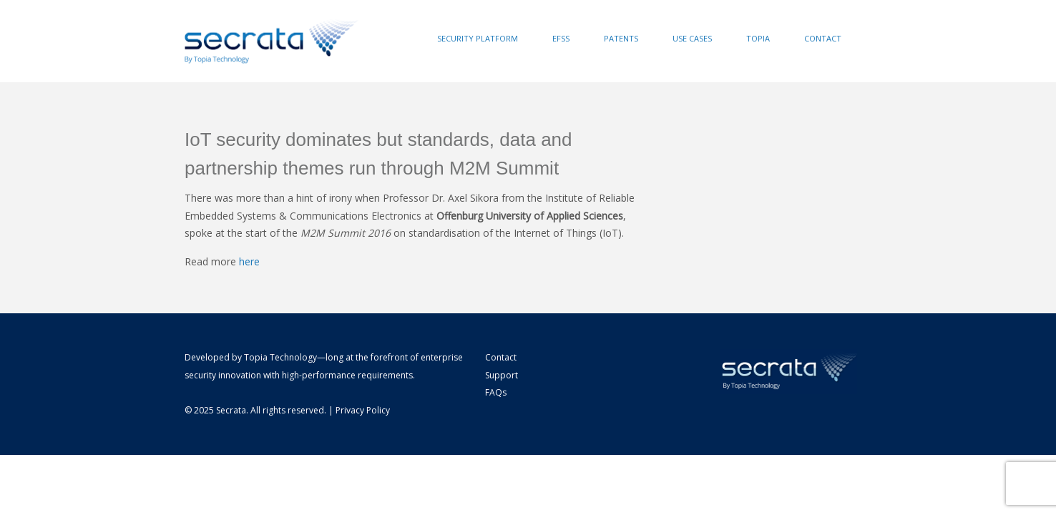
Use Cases (692, 38)
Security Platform (477, 38)
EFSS (560, 38)
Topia (758, 38)
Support (501, 375)
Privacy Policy (363, 410)
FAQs (496, 392)
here (249, 261)
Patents (621, 38)
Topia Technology (280, 357)
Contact (822, 38)
